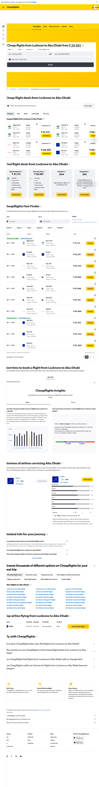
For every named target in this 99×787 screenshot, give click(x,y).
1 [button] (86, 331)
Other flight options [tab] (35, 555)
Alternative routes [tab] (36, 550)
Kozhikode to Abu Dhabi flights (20, 564)
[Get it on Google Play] (79, 713)
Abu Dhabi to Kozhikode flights (77, 572)
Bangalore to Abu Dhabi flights (77, 567)
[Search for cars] (3, 21)
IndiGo (22, 452)
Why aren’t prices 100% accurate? (54, 698)
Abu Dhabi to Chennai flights (76, 570)
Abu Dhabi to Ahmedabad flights (21, 572)
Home (11, 75)
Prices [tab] (31, 376)
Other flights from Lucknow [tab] (53, 555)
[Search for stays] (3, 17)
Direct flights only (49, 36)
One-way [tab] (51, 100)
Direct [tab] (30, 100)
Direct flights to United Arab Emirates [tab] (73, 550)
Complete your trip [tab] (52, 550)
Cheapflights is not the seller (54, 691)
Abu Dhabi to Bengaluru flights (20, 575)
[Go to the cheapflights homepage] (14, 7)
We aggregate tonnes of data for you (54, 695)
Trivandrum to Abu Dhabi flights (49, 564)
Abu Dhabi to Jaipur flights (75, 581)
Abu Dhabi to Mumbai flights (48, 570)
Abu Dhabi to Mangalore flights (49, 575)
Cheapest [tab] (15, 100)
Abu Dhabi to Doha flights (47, 581)
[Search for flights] (3, 13)
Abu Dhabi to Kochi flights (47, 578)
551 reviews (24, 457)
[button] (97, 2)
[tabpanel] (53, 405)
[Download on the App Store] (79, 718)
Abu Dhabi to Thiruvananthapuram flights (24, 578)
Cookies (33, 2)
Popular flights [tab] (71, 555)
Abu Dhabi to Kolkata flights (19, 581)
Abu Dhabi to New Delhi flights (20, 570)
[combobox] (15, 36)
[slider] (97, 209)
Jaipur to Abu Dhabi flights (75, 564)
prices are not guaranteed (49, 685)
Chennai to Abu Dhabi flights (20, 567)
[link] (20, 181)
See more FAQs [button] (40, 533)
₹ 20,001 (80, 32)
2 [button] (90, 331)
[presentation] (88, 32)
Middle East (18, 75)
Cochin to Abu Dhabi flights (47, 567)
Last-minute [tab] (40, 100)
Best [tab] (23, 100)
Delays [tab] (74, 376)
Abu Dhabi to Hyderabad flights (77, 575)
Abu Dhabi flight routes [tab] (19, 550)
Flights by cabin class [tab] (18, 555)
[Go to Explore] (3, 25)
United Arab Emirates (28, 75)
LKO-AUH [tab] (53, 351)
